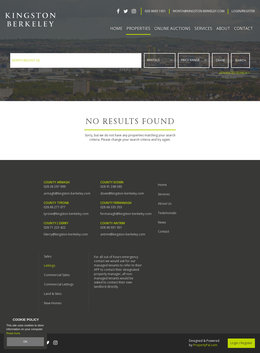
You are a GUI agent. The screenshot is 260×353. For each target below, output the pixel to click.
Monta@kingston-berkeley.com (198, 11)
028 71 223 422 (55, 228)
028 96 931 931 (111, 228)
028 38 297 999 (55, 187)
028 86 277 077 (55, 207)
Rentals (153, 60)
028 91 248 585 (111, 187)
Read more (13, 333)
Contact (243, 28)
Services (164, 194)
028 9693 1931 (155, 11)
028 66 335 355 (111, 207)
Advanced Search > (234, 73)
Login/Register (243, 11)
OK (25, 341)
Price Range (190, 60)
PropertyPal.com (205, 345)
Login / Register (241, 343)
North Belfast (26, 60)
